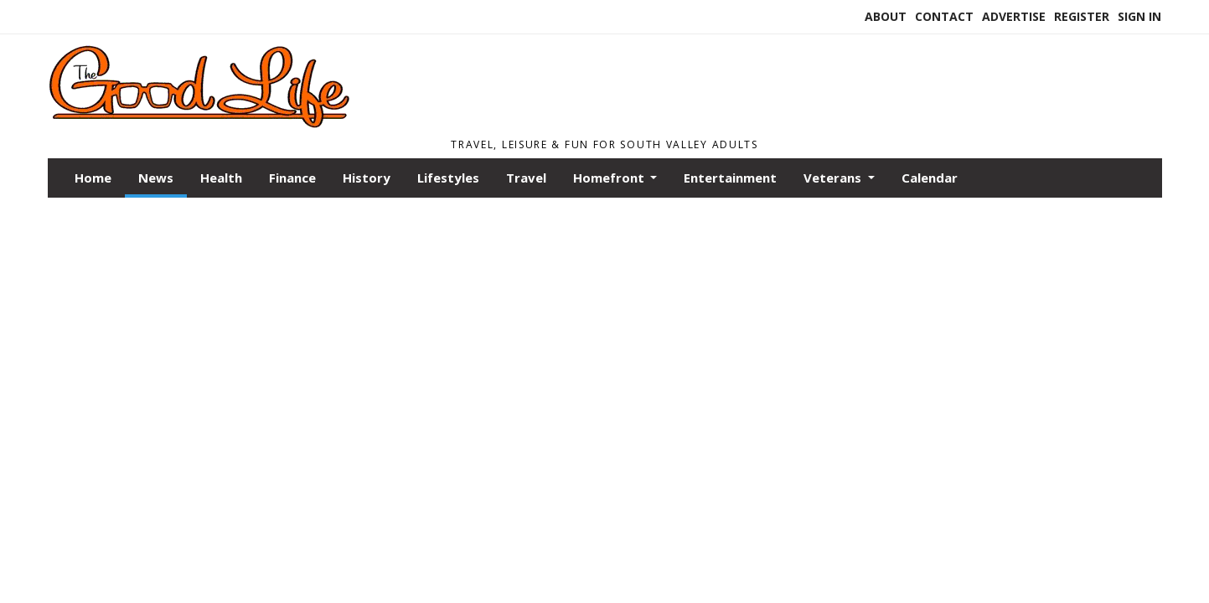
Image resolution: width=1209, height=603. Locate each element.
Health (221, 177)
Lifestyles (448, 177)
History (366, 177)
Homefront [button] (610, 177)
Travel (526, 177)
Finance (292, 177)
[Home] (266, 124)
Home (93, 177)
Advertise (1014, 16)
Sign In (1139, 16)
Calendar (930, 177)
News (155, 177)
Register (1081, 16)
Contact (944, 16)
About (886, 16)
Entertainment (730, 177)
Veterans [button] (834, 177)
